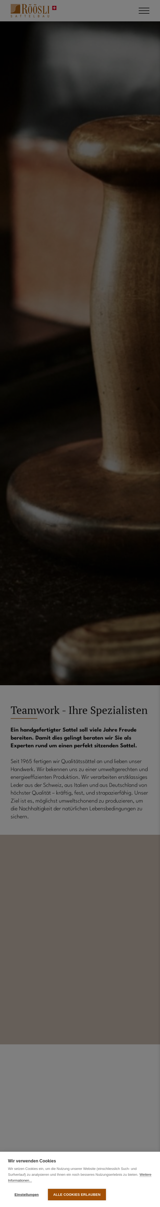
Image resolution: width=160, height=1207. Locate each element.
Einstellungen (26, 1195)
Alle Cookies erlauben (77, 1195)
